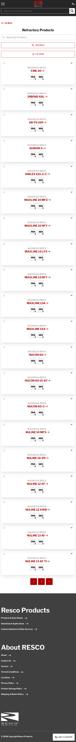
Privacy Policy (10, 683)
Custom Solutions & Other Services (19, 629)
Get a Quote (64, 737)
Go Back (6, 23)
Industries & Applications (15, 623)
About (6, 655)
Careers (7, 666)
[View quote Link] (73, 4)
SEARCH (38, 45)
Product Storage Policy (14, 688)
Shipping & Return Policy (14, 694)
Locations (8, 677)
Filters (38, 54)
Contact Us (8, 661)
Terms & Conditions (12, 672)
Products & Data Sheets (14, 618)
